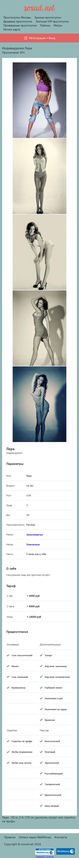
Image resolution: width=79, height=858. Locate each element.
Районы (45, 25)
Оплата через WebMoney (35, 837)
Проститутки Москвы (17, 17)
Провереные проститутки (20, 25)
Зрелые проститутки (47, 17)
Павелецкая (33, 544)
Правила (9, 837)
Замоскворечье (34, 534)
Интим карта (11, 29)
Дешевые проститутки (17, 21)
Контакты (61, 837)
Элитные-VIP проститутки (52, 21)
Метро (58, 25)
